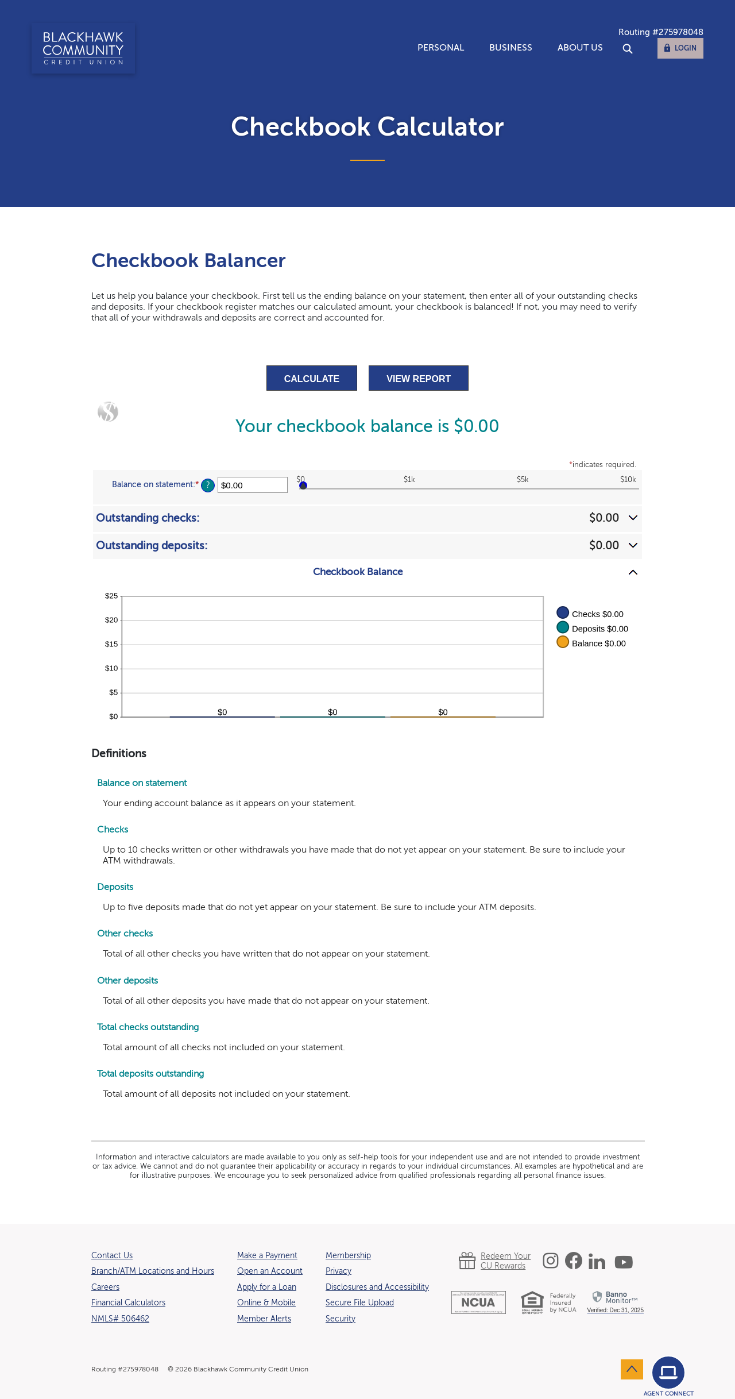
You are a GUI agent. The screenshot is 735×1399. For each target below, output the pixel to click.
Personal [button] (440, 48)
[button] (367, 518)
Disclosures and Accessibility (377, 1288)
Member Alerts (264, 1319)
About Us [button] (580, 48)
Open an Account (270, 1271)
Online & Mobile (266, 1303)
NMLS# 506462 (120, 1319)
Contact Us (112, 1256)
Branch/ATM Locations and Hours (152, 1271)
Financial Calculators (128, 1303)
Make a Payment (267, 1256)
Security (340, 1319)
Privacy (338, 1271)
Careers (105, 1288)
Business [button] (510, 48)
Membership (348, 1256)
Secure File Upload (360, 1303)
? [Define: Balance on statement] (208, 485)
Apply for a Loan (266, 1288)
